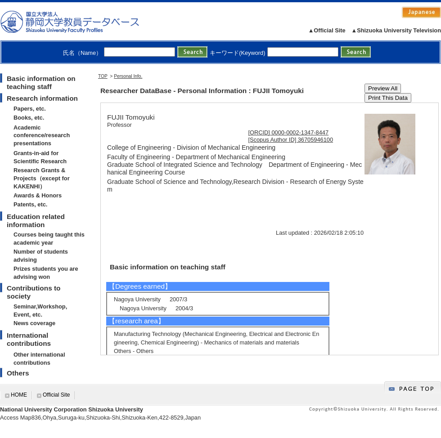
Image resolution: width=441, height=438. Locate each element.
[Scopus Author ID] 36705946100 (290, 139)
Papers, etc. (30, 108)
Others (18, 373)
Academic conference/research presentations (42, 135)
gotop (412, 387)
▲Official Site (327, 30)
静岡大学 (79, 21)
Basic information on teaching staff (41, 82)
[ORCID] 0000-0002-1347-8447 (288, 132)
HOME (19, 395)
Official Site (56, 395)
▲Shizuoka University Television (396, 30)
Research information (42, 98)
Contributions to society (33, 292)
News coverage (34, 323)
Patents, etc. (30, 204)
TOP (103, 76)
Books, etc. (29, 117)
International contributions (29, 339)
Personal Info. (128, 76)
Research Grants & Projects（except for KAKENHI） (42, 178)
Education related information (36, 220)
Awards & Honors (38, 195)
